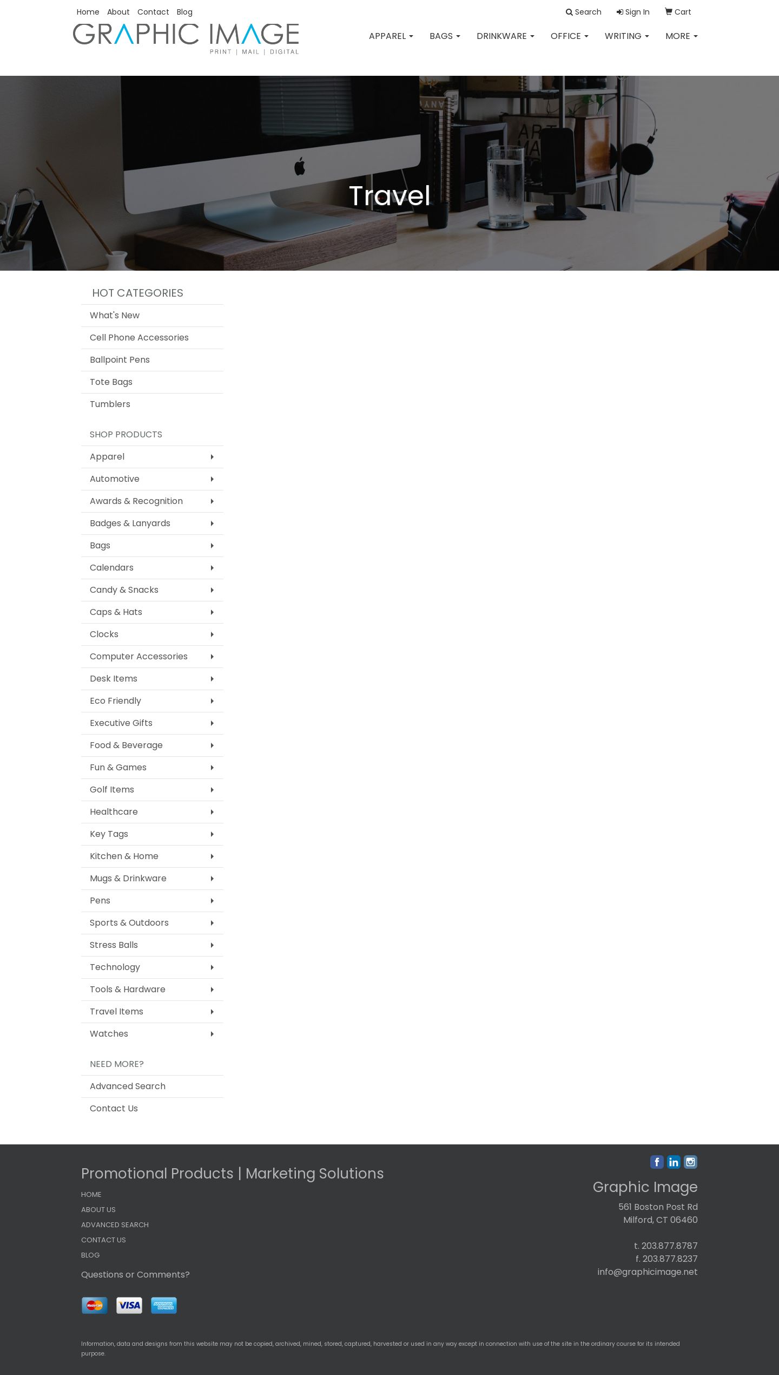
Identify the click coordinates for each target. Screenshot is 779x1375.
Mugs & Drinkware (128, 878)
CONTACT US (103, 1240)
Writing (627, 43)
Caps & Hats (116, 612)
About (118, 11)
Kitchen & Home (124, 856)
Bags (445, 43)
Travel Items (116, 1011)
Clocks (104, 634)
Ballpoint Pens (120, 359)
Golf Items (112, 789)
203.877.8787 (670, 1246)
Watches (109, 1033)
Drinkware (505, 43)
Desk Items (113, 678)
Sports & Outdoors (129, 922)
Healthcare (114, 812)
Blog (185, 11)
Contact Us (114, 1108)
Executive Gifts (121, 723)
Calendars (112, 567)
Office (570, 43)
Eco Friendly (115, 701)
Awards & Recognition (136, 501)
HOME (91, 1194)
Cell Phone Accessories (139, 337)
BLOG (90, 1255)
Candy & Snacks (124, 590)
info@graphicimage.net (648, 1272)
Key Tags (109, 834)
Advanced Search (128, 1086)
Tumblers (110, 404)
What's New (115, 315)
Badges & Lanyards (130, 523)
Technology (115, 967)
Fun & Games (118, 767)
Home (88, 11)
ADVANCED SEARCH (115, 1225)
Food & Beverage (126, 745)
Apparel (391, 43)
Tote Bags (111, 382)
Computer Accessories (139, 656)
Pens (100, 900)
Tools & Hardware (128, 989)
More (681, 43)
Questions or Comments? (135, 1274)
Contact (153, 11)
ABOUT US (98, 1209)
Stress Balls (114, 945)
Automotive (115, 479)
